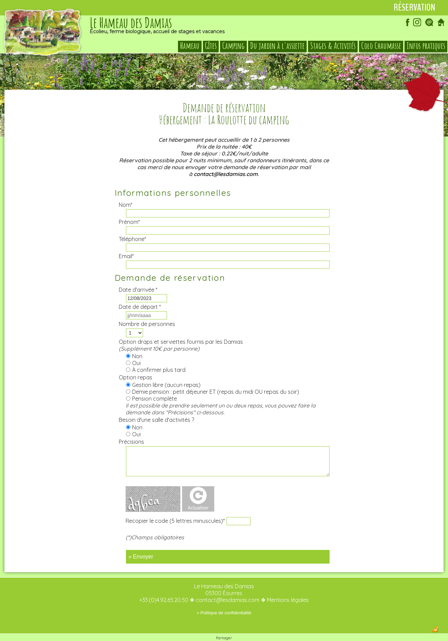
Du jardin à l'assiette (277, 46)
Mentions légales (288, 586)
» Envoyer (140, 543)
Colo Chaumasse (381, 46)
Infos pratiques (426, 46)
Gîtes (211, 46)
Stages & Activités (333, 46)
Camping (233, 46)
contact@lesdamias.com (226, 160)
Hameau (190, 46)
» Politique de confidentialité (224, 599)
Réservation (414, 7)
